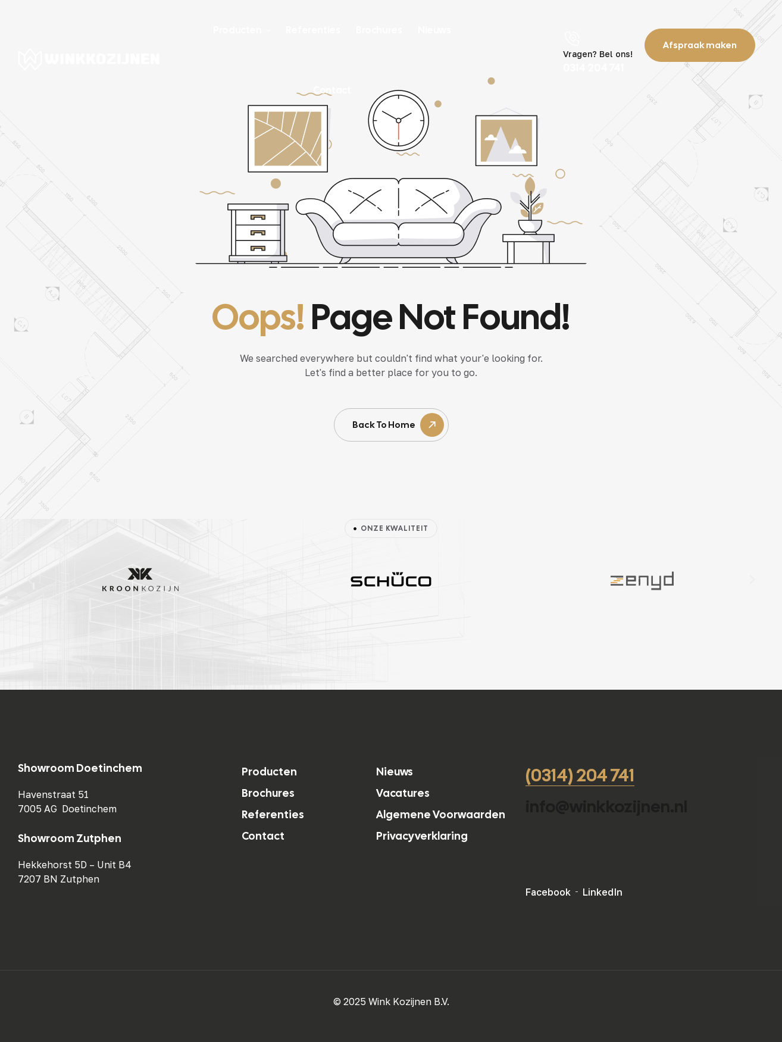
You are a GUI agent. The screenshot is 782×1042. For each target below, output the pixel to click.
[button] (30, 580)
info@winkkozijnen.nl (606, 806)
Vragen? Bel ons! (598, 54)
